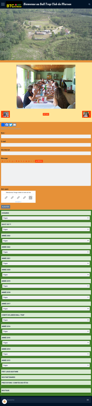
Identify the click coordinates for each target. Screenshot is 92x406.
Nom (2, 133)
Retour (45, 114)
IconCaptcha (18, 201)
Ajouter (5, 207)
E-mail (3, 141)
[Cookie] (4, 401)
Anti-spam (4, 189)
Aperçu (39, 161)
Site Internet (5, 150)
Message (4, 158)
